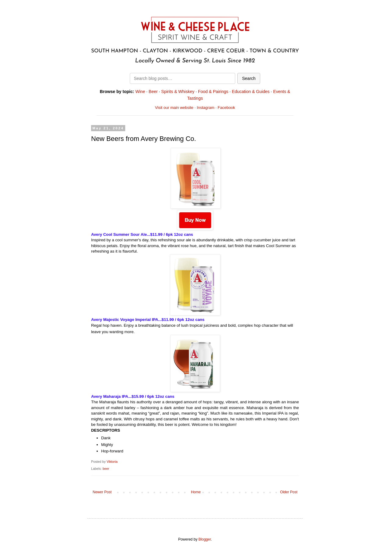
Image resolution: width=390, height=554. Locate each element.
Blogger (204, 539)
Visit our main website (174, 107)
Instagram (205, 107)
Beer (153, 91)
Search (248, 78)
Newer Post (102, 492)
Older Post (288, 492)
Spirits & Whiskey (177, 91)
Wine (140, 91)
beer (106, 468)
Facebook (226, 107)
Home (196, 492)
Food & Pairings (213, 91)
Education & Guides (251, 91)
